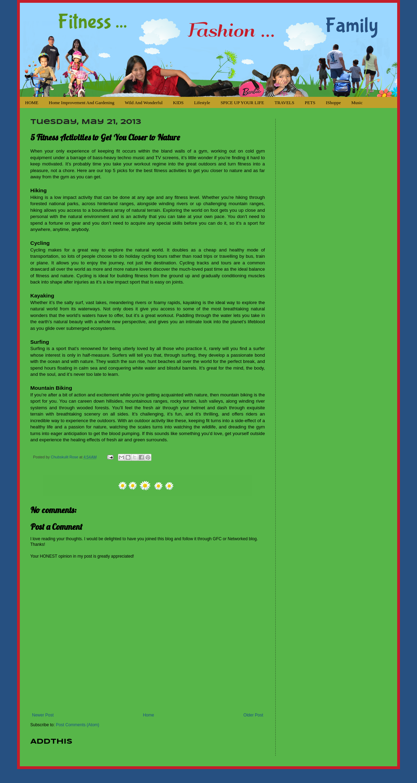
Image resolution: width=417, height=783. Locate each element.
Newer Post (43, 715)
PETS (310, 102)
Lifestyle (202, 102)
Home (148, 715)
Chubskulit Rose (65, 457)
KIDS (178, 102)
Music (357, 102)
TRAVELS (284, 102)
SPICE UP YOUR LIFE (242, 102)
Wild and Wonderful (144, 102)
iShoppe (333, 102)
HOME (31, 102)
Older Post (253, 715)
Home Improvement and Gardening (81, 102)
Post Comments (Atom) (77, 724)
